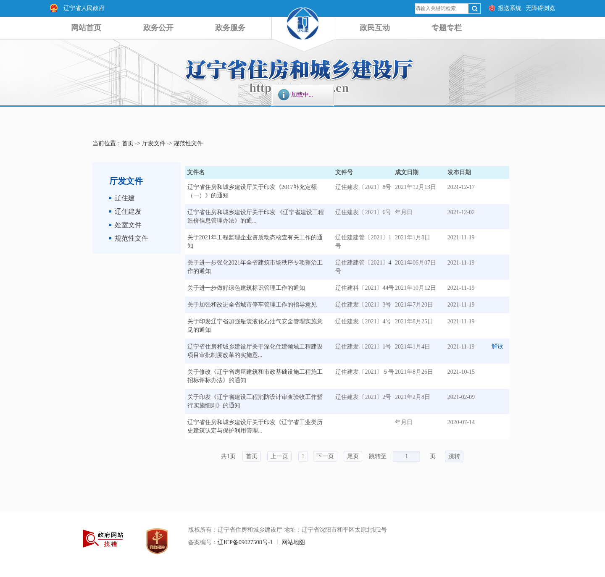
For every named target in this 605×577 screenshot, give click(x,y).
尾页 (353, 456)
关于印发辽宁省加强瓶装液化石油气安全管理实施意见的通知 (255, 325)
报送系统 (509, 8)
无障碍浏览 (540, 8)
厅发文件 (154, 143)
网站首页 (86, 28)
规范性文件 (188, 143)
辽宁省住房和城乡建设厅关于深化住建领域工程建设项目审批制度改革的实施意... (255, 351)
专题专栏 (446, 28)
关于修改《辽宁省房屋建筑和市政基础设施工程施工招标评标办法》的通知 (255, 376)
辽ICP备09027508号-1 (245, 542)
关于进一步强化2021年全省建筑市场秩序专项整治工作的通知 (255, 267)
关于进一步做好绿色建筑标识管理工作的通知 (246, 288)
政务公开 (158, 28)
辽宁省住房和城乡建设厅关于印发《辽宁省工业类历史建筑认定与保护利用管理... (255, 426)
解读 (497, 346)
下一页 (325, 456)
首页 (128, 143)
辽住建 (125, 198)
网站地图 (293, 542)
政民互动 (375, 28)
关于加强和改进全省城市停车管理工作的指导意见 (252, 305)
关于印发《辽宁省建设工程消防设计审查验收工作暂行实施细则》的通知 (255, 401)
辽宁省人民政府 (84, 8)
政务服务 (230, 28)
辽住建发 (128, 211)
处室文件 (128, 224)
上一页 (279, 456)
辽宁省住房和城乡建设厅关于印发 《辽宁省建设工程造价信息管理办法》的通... (255, 216)
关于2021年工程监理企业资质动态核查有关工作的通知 (255, 241)
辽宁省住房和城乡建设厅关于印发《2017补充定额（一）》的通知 (252, 191)
